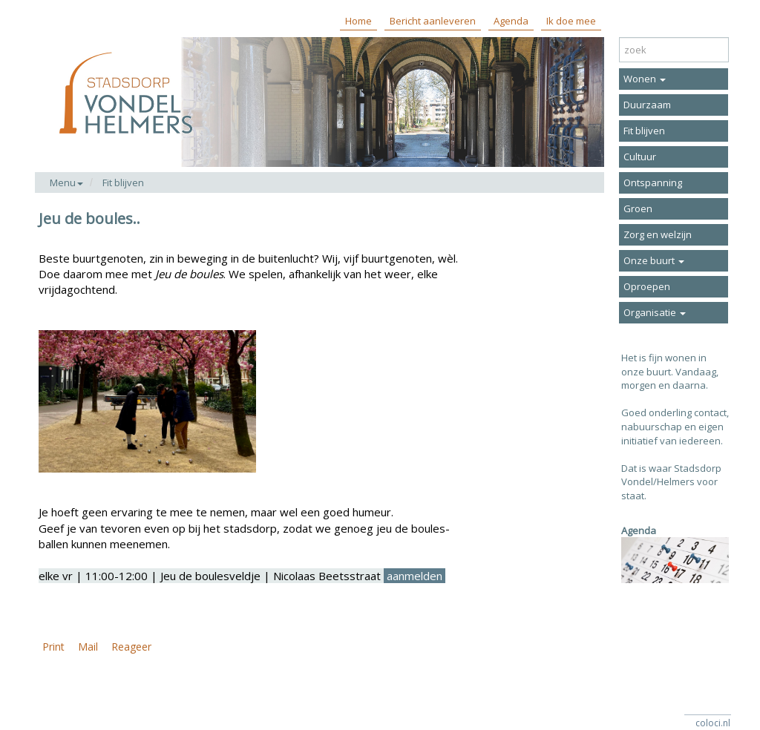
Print (53, 646)
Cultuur (639, 156)
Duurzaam (647, 104)
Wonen (644, 78)
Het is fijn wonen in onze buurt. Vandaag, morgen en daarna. (669, 371)
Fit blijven (123, 182)
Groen (637, 208)
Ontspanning (652, 182)
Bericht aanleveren (433, 20)
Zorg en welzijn (657, 234)
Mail (88, 646)
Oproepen (646, 286)
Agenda (511, 20)
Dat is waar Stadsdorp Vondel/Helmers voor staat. (671, 481)
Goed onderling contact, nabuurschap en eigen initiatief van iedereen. (675, 426)
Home (358, 20)
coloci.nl (712, 723)
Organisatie (654, 312)
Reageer (131, 646)
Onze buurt (653, 260)
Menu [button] (66, 182)
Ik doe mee (571, 20)
